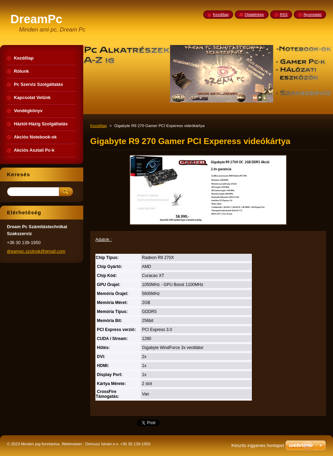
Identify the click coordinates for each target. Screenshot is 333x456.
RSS (284, 14)
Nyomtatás (313, 14)
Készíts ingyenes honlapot (257, 445)
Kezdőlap (98, 126)
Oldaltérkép (254, 14)
